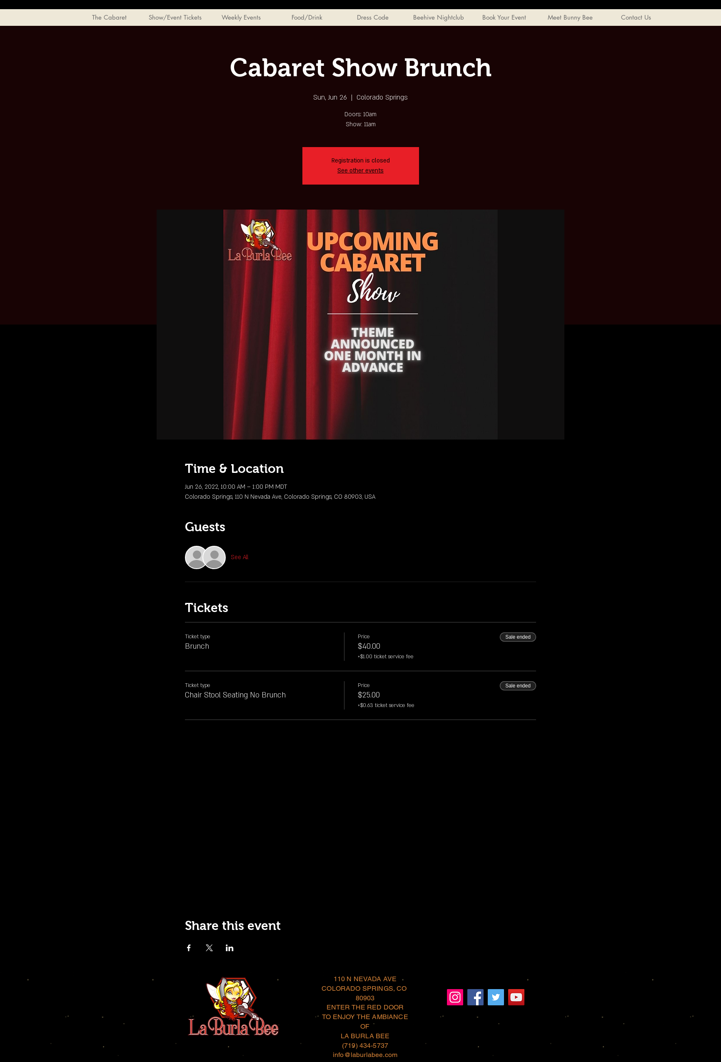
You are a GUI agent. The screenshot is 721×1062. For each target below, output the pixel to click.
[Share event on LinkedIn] (230, 948)
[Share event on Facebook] (189, 948)
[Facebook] (475, 997)
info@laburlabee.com (365, 1055)
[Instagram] (455, 997)
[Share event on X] (209, 948)
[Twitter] (496, 997)
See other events (360, 171)
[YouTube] (516, 997)
